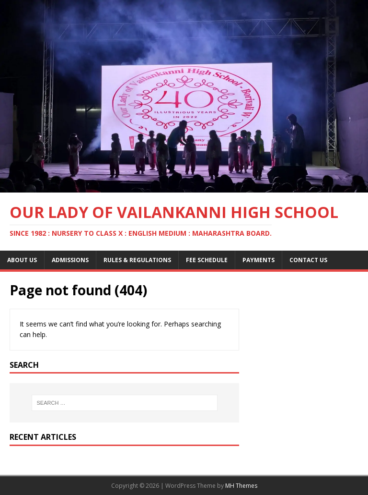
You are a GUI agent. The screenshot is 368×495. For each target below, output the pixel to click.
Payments (258, 260)
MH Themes (241, 486)
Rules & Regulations (137, 260)
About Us (22, 260)
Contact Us (308, 260)
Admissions (70, 260)
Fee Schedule (207, 260)
